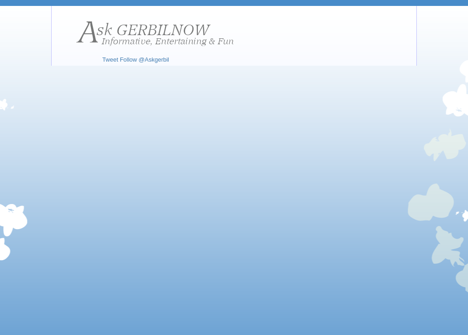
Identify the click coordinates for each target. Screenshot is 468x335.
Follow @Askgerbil (144, 59)
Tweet (110, 59)
